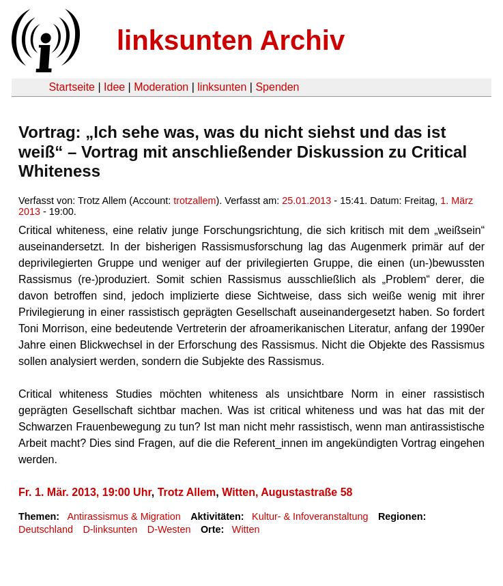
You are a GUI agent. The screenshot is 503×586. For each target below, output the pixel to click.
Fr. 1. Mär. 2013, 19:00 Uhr (85, 492)
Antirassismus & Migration (123, 516)
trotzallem (194, 200)
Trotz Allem (187, 492)
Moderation (161, 87)
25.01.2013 (306, 200)
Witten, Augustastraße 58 (287, 492)
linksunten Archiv (231, 40)
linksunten (221, 87)
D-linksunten (110, 529)
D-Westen (169, 529)
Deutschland (45, 529)
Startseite (71, 87)
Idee (114, 87)
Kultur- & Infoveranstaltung (310, 516)
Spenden (277, 87)
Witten (246, 529)
